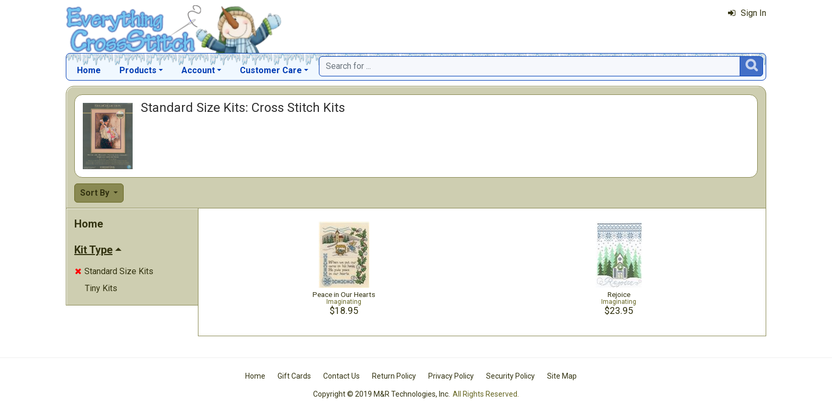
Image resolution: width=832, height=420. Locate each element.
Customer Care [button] (271, 70)
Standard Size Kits (114, 271)
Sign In (747, 13)
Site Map (562, 376)
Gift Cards (294, 376)
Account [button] (198, 70)
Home (89, 70)
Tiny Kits (101, 288)
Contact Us (341, 376)
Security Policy (510, 376)
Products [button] (138, 70)
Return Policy (394, 376)
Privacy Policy (451, 376)
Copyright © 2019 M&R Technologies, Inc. (381, 394)
